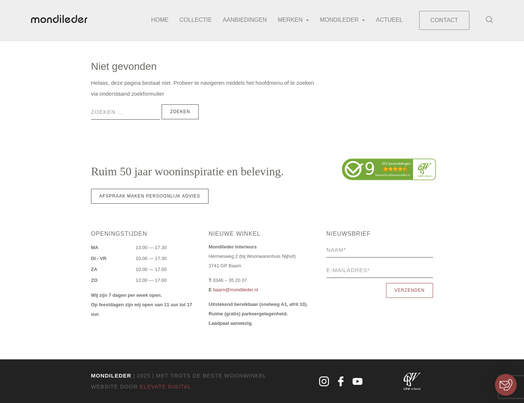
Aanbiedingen (245, 20)
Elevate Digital (165, 386)
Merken (293, 20)
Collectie (195, 20)
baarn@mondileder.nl (235, 289)
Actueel (389, 20)
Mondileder (342, 20)
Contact (444, 20)
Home (159, 20)
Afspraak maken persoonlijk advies (149, 196)
